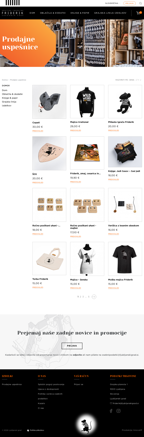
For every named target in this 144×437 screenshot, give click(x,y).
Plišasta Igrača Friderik (121, 122)
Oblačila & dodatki (53, 13)
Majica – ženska (79, 279)
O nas (41, 408)
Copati (36, 122)
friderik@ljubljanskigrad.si (126, 403)
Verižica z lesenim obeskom (123, 225)
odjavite (77, 355)
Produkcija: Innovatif (132, 430)
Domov (6, 86)
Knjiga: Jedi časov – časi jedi (124, 171)
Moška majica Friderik (120, 279)
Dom (32, 13)
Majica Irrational (79, 122)
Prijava (129, 3)
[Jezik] (112, 3)
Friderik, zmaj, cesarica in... (85, 173)
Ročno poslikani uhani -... (46, 225)
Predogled (37, 131)
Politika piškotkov (37, 430)
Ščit (34, 174)
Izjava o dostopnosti (48, 389)
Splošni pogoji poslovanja (51, 384)
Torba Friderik (40, 279)
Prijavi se (78, 384)
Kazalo (41, 403)
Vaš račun (81, 376)
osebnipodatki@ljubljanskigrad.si (120, 355)
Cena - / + (135, 80)
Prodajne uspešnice (12, 384)
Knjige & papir (80, 13)
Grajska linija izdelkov (110, 13)
